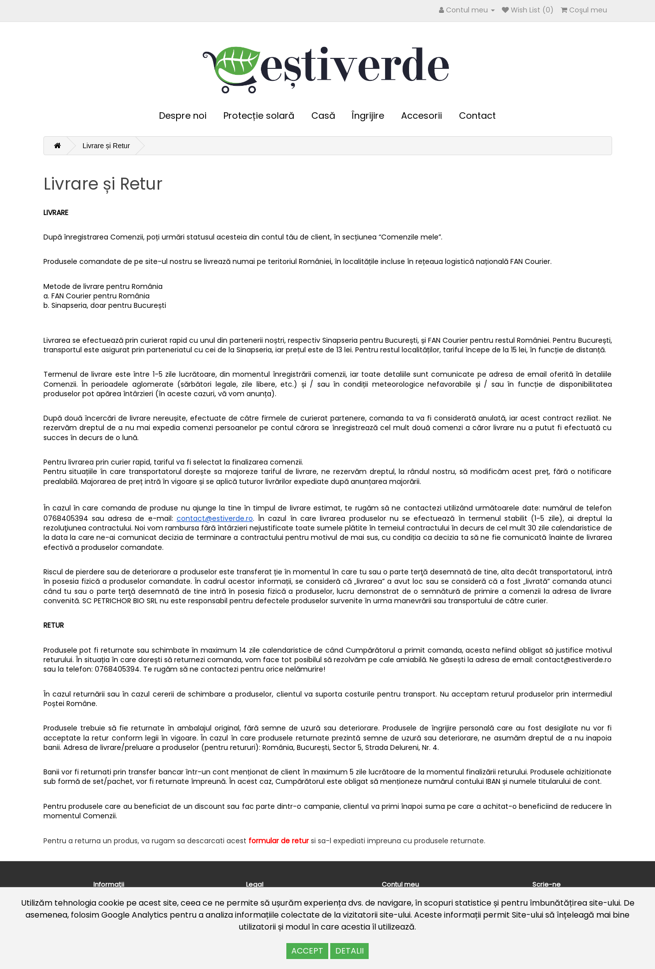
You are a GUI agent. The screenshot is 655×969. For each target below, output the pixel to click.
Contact (477, 115)
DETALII (349, 951)
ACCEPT (307, 951)
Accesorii (421, 115)
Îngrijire (368, 115)
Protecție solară (258, 115)
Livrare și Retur (106, 146)
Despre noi (183, 115)
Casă (323, 115)
